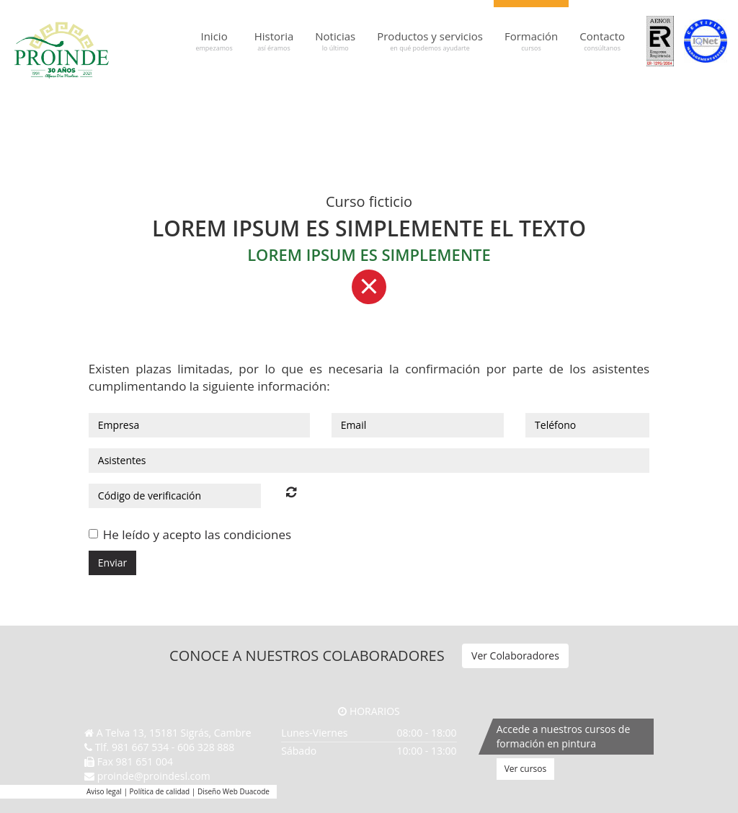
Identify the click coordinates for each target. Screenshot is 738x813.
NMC (632, 96)
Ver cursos (525, 769)
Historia (274, 41)
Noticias (335, 41)
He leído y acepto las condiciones (197, 534)
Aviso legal (104, 791)
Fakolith (327, 96)
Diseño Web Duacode (233, 791)
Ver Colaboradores (515, 655)
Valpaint (691, 96)
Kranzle (548, 96)
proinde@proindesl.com (153, 776)
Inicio (213, 41)
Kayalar (518, 96)
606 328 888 (205, 747)
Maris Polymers (592, 96)
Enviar (112, 562)
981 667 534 (140, 747)
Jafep (493, 96)
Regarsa (659, 96)
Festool (357, 96)
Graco (438, 96)
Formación (531, 41)
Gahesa (387, 96)
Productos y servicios (430, 41)
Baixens (295, 96)
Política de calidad (160, 791)
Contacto (602, 41)
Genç (414, 96)
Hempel (467, 96)
